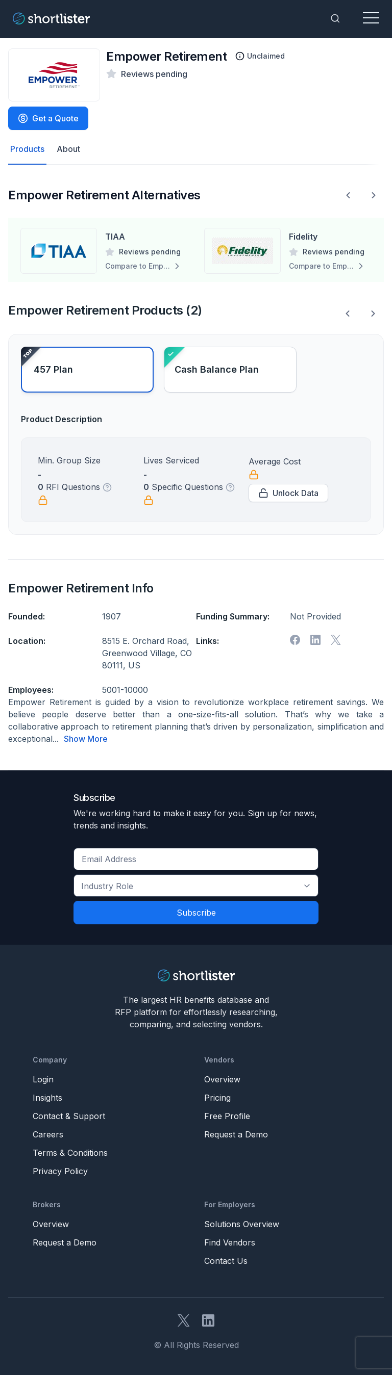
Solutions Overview (241, 1223)
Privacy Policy (60, 1170)
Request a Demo (236, 1134)
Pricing (217, 1097)
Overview (222, 1079)
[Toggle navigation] (371, 18)
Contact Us (226, 1260)
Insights (47, 1097)
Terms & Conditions (70, 1152)
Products (27, 149)
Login (43, 1079)
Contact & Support (69, 1115)
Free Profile (227, 1115)
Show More (86, 739)
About (68, 149)
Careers (48, 1134)
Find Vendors (229, 1242)
